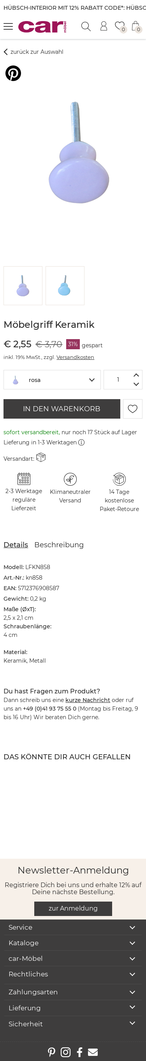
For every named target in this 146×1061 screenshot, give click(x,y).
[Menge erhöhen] (136, 375)
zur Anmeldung (73, 908)
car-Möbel (26, 958)
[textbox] (52, 379)
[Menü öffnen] (8, 26)
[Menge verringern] (136, 384)
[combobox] (52, 379)
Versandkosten (75, 357)
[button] (21, 286)
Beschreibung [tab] (59, 545)
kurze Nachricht (87, 700)
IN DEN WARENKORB (61, 409)
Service (20, 927)
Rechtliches (28, 974)
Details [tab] (16, 545)
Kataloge (24, 943)
